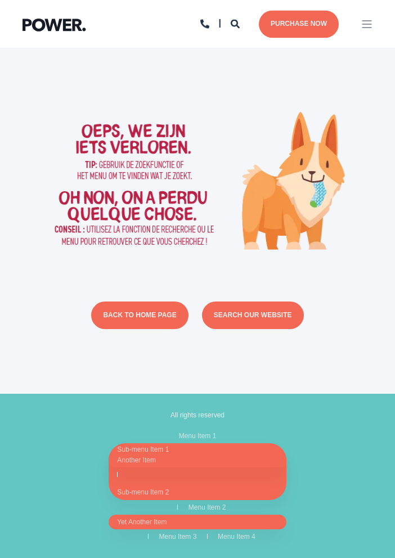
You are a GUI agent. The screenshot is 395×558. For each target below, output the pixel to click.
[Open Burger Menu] (367, 24)
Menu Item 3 (178, 537)
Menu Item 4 (236, 537)
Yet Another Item (142, 522)
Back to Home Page (139, 315)
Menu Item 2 (207, 507)
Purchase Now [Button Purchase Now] (299, 24)
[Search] (236, 23)
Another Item (136, 460)
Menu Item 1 (198, 436)
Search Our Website (253, 315)
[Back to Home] (54, 23)
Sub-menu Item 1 (143, 449)
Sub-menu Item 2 (143, 492)
